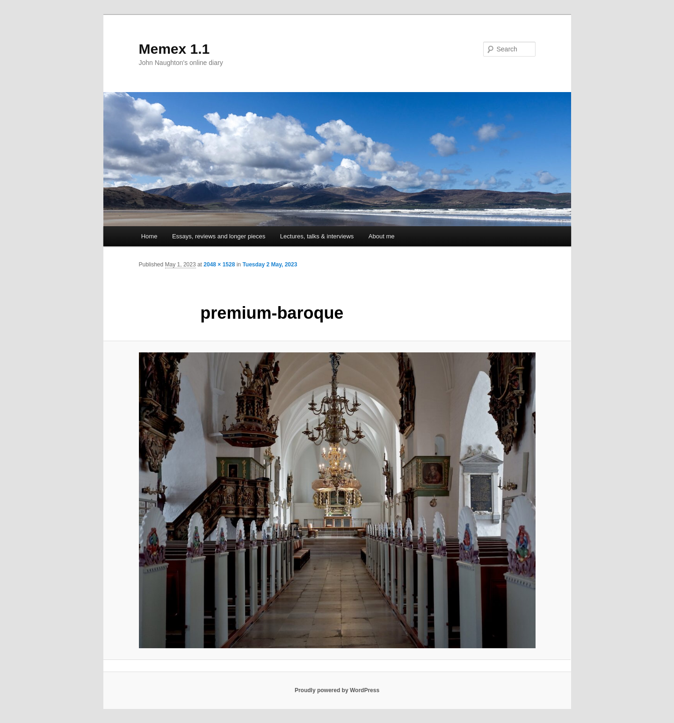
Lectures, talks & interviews (317, 236)
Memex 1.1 (174, 49)
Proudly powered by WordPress (337, 690)
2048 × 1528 (219, 264)
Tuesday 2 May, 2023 (269, 264)
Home (149, 236)
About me (382, 236)
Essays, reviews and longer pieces (218, 236)
